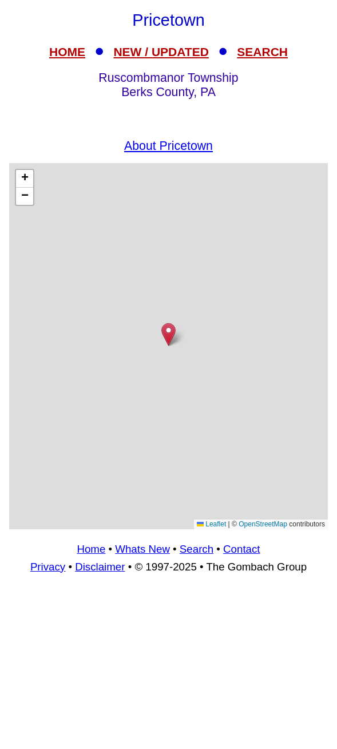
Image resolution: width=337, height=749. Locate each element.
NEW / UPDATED (160, 51)
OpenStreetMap (263, 524)
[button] (168, 334)
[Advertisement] (168, 666)
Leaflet (211, 524)
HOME (67, 51)
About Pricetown (168, 146)
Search (196, 549)
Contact (241, 549)
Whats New (142, 549)
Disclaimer (100, 567)
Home (91, 549)
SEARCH (262, 51)
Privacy (47, 567)
